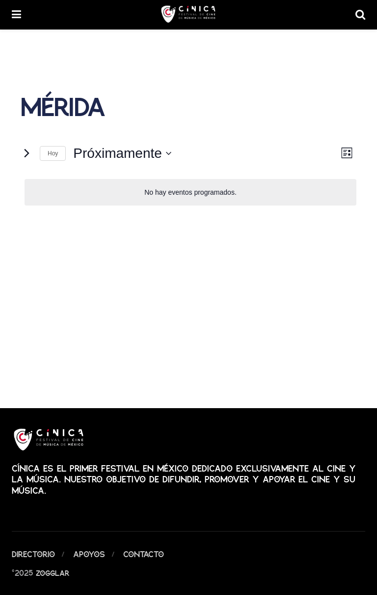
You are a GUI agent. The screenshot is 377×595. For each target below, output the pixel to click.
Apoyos (89, 554)
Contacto (143, 554)
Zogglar (52, 572)
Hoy (53, 153)
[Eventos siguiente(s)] (26, 153)
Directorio (33, 554)
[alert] (190, 192)
